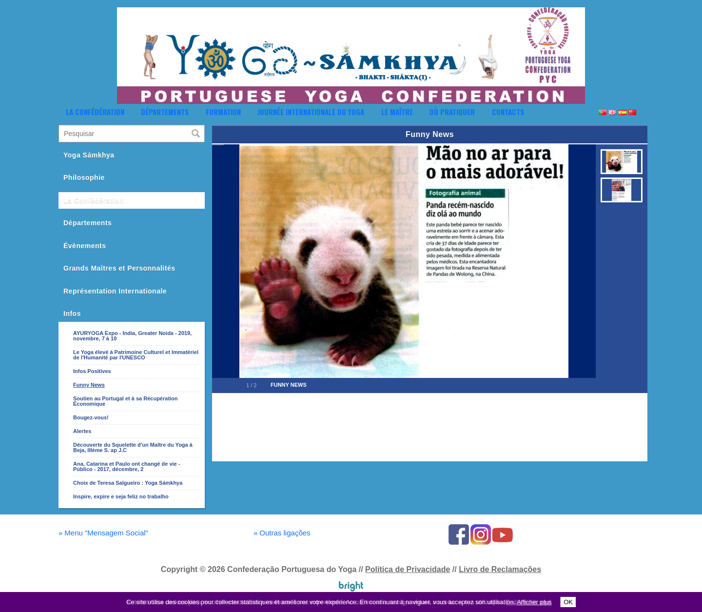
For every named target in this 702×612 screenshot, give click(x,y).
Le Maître (397, 111)
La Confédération (95, 111)
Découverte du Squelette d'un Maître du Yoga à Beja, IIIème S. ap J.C (133, 447)
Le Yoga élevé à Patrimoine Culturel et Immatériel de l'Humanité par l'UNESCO (135, 354)
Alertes (82, 431)
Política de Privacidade (407, 569)
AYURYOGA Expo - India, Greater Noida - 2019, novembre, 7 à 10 (132, 335)
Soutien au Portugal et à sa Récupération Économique (125, 401)
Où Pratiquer (452, 111)
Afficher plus (534, 602)
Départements (165, 111)
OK (568, 602)
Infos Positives (92, 371)
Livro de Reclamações (500, 569)
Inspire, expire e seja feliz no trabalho (121, 496)
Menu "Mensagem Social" (103, 532)
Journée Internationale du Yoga (310, 111)
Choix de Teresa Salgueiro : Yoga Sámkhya (127, 483)
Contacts (508, 111)
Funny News (89, 385)
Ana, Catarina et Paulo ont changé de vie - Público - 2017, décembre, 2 (126, 466)
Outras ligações (282, 532)
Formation (223, 111)
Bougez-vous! (91, 417)
